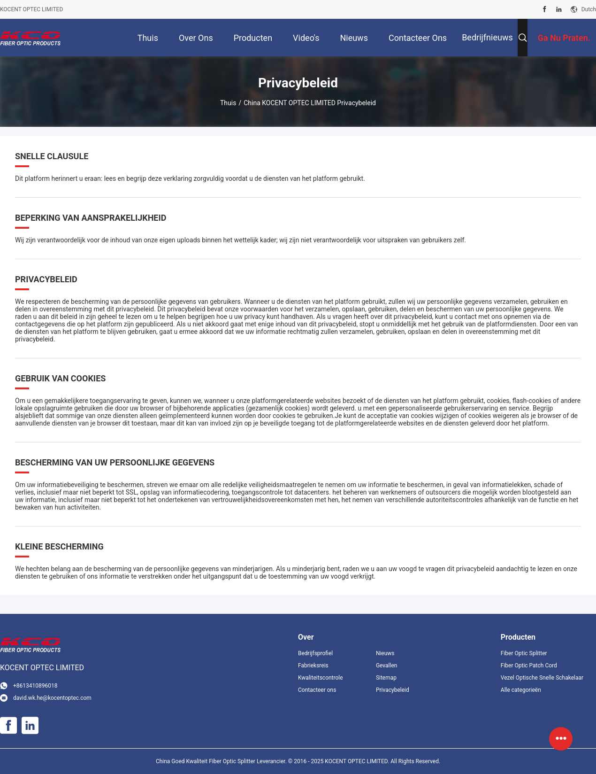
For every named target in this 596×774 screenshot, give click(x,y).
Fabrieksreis (313, 665)
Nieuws (385, 653)
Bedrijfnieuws (487, 37)
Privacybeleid (392, 690)
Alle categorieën (521, 690)
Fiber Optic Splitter (524, 653)
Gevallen (386, 665)
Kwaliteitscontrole (320, 677)
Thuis (228, 103)
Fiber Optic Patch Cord (529, 665)
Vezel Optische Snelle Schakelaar (542, 677)
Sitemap (386, 677)
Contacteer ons (317, 690)
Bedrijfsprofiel (315, 653)
